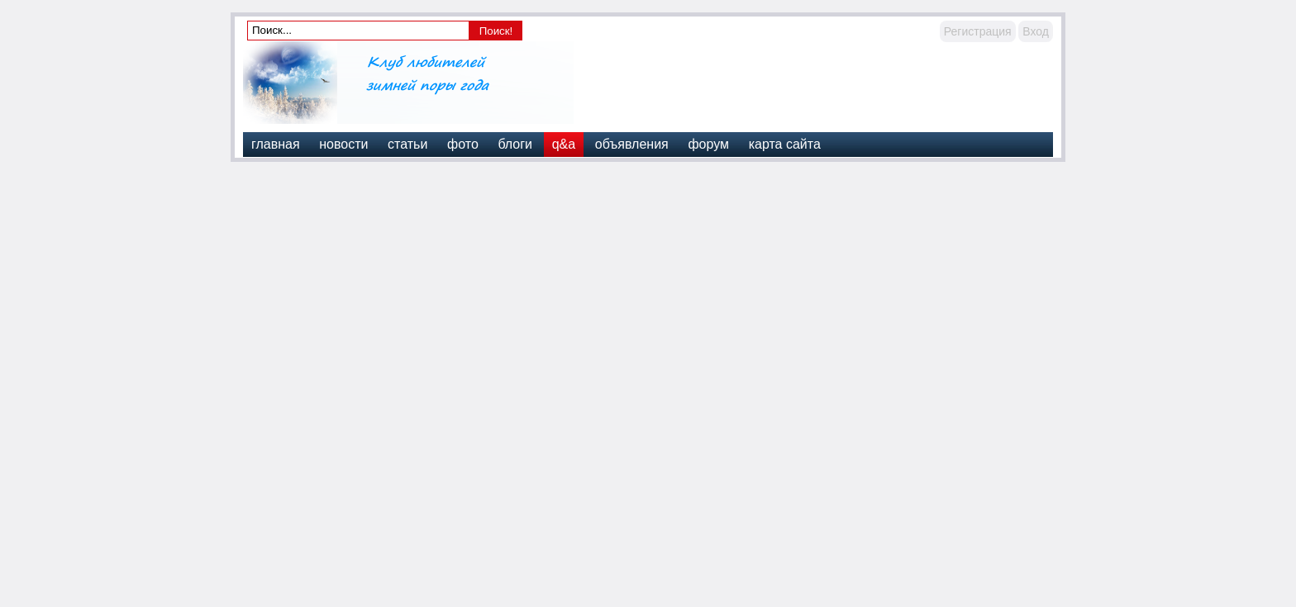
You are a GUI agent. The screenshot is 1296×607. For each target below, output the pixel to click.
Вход (1035, 31)
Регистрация (978, 31)
